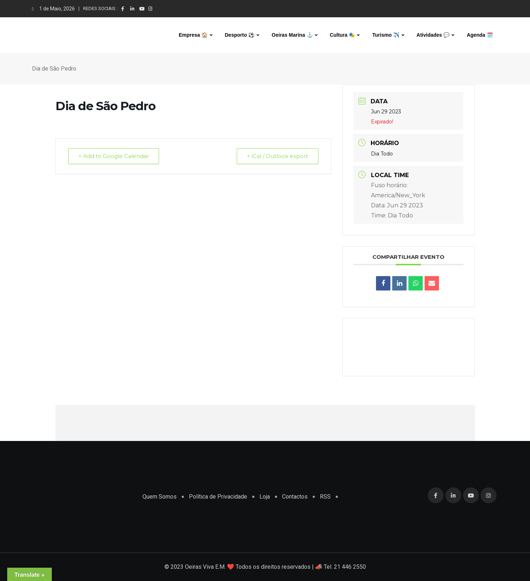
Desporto (239, 35)
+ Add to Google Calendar (114, 156)
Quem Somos (159, 496)
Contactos (295, 496)
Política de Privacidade (218, 496)
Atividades (433, 35)
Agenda (480, 35)
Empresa (193, 35)
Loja (264, 496)
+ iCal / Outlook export (277, 156)
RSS (325, 496)
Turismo (385, 35)
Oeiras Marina (292, 35)
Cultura (342, 35)
